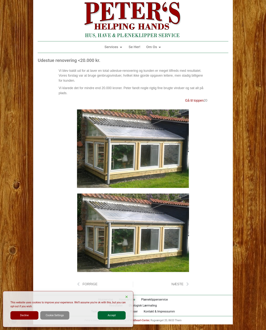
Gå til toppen (194, 100)
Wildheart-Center (139, 320)
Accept (112, 315)
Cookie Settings (55, 315)
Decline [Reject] (24, 315)
